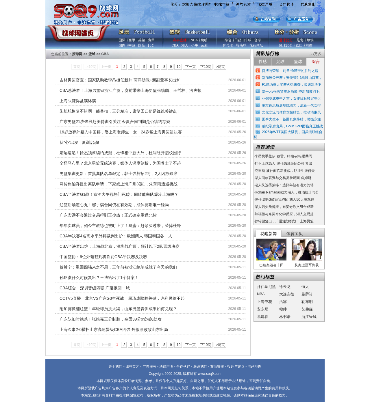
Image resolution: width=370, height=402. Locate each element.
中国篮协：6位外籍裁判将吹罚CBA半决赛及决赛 (103, 256)
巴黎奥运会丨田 (271, 265)
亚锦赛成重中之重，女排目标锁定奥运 (291, 98)
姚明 (204, 40)
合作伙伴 (183, 366)
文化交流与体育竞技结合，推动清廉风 (291, 112)
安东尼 (262, 309)
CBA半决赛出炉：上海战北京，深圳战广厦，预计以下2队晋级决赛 (120, 246)
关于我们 (115, 366)
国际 (122, 40)
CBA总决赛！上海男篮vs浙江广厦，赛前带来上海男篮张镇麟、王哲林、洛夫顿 (130, 90)
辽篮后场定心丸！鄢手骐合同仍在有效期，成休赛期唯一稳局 (114, 204)
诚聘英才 (132, 366)
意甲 (151, 40)
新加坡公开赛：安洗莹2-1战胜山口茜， (292, 78)
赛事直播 (180, 40)
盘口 (299, 45)
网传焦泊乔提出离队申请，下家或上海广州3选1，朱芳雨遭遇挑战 (118, 184)
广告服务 (149, 366)
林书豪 (285, 316)
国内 (122, 45)
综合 (228, 40)
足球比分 (286, 40)
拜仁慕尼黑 (266, 286)
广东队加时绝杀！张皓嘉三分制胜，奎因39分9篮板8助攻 (111, 319)
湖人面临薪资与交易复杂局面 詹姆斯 (283, 178)
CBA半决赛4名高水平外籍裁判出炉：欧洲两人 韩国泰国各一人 (116, 236)
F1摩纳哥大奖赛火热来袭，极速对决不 (291, 85)
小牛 (194, 45)
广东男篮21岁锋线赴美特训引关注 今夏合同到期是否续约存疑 (115, 121)
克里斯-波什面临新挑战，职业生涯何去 (285, 171)
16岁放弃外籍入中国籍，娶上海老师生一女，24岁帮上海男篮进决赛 (121, 132)
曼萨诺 (307, 294)
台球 (257, 40)
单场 (310, 40)
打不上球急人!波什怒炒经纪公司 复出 (283, 163)
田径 (237, 40)
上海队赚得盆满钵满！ (80, 100)
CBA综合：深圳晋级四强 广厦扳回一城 (95, 288)
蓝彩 (204, 45)
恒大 (305, 286)
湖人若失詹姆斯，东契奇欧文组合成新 (284, 207)
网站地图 (255, 366)
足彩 (300, 40)
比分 (151, 45)
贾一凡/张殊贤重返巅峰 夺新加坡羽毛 (290, 92)
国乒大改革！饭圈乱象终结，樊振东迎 (291, 119)
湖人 (184, 45)
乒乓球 (228, 45)
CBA (174, 45)
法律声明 (166, 366)
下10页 (205, 67)
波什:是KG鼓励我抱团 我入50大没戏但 (284, 200)
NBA (194, 40)
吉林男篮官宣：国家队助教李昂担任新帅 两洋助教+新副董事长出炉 (120, 80)
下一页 (190, 67)
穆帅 (283, 309)
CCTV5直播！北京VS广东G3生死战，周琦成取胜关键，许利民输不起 (122, 298)
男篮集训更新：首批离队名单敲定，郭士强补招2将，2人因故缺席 (118, 173)
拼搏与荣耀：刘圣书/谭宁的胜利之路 (290, 71)
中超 (131, 45)
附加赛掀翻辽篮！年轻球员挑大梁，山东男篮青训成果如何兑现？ (118, 308)
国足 (141, 45)
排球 (247, 40)
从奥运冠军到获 (307, 265)
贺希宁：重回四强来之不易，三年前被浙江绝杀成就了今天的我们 (118, 267)
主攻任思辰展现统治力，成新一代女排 (291, 105)
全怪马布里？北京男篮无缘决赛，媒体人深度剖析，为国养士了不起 (120, 163)
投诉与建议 (236, 366)
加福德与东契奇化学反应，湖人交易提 (284, 214)
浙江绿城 (309, 316)
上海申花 (264, 301)
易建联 (262, 316)
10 (178, 67)
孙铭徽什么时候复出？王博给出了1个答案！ (99, 277)
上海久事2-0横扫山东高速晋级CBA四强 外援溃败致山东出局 (114, 329)
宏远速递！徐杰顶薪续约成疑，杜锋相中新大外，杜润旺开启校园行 (120, 152)
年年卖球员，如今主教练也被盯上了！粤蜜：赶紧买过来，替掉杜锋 (120, 225)
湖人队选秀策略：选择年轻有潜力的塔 (284, 185)
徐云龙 (285, 286)
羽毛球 (241, 45)
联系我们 (200, 366)
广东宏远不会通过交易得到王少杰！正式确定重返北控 (108, 215)
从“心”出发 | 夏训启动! (79, 142)
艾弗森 (307, 309)
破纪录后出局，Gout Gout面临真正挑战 (292, 126)
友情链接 (217, 366)
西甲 (131, 40)
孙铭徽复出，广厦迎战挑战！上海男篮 (284, 221)
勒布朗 (307, 301)
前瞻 (309, 45)
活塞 (283, 301)
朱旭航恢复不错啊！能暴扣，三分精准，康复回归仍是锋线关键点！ (120, 111)
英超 (141, 40)
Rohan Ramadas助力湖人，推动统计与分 (287, 192)
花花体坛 (256, 45)
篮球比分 (286, 45)
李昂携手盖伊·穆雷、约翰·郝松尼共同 (283, 156)
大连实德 (286, 294)
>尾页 (220, 67)
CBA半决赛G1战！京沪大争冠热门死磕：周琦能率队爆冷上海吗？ (119, 194)
